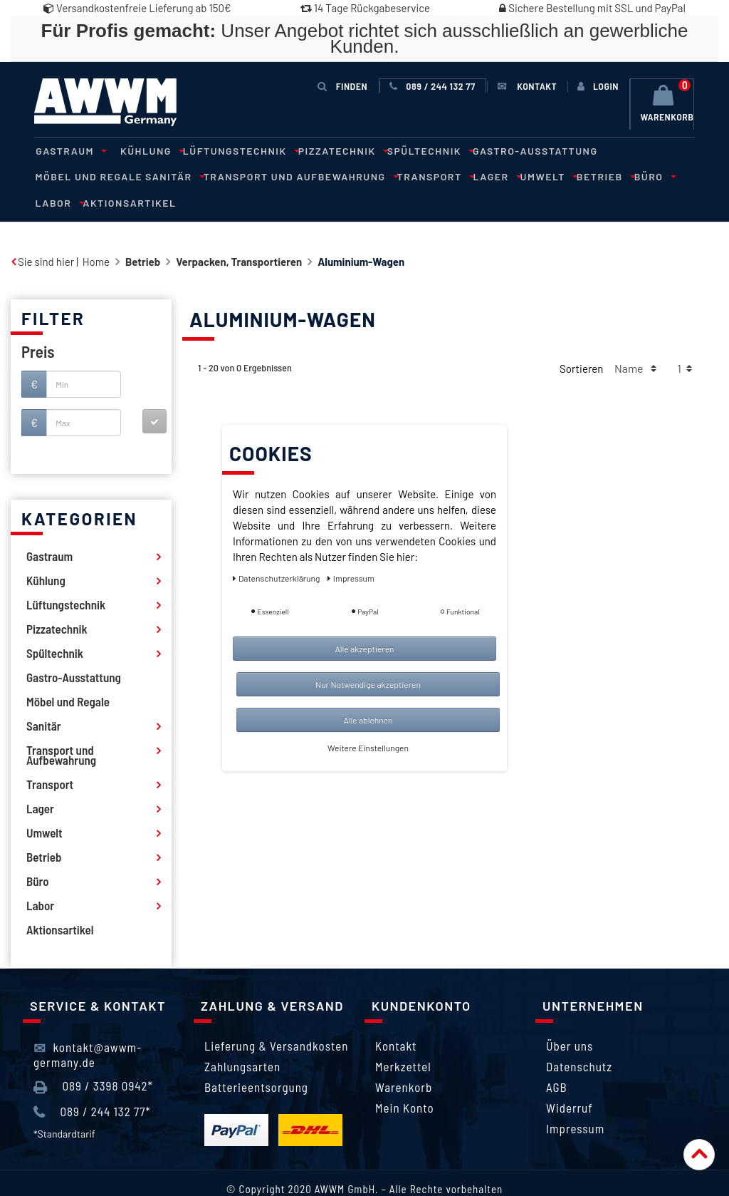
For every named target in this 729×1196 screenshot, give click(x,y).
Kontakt (395, 1018)
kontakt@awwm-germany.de (87, 1028)
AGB (556, 1060)
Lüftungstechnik (230, 150)
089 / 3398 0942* (93, 1060)
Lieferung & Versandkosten (276, 1018)
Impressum (575, 1101)
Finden (343, 86)
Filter (53, 291)
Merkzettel (403, 1039)
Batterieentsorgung (256, 1060)
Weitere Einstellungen (368, 748)
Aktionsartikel (630, 176)
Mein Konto (404, 1080)
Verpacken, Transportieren (239, 234)
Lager (374, 176)
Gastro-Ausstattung (516, 150)
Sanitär (61, 176)
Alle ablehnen (367, 720)
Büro (521, 176)
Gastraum (67, 150)
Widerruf (569, 1080)
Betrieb (476, 176)
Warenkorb (403, 1060)
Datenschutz (579, 1039)
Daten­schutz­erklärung (277, 578)
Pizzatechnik (330, 150)
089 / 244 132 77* (92, 1085)
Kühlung (145, 150)
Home (96, 234)
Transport (315, 176)
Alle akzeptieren (364, 649)
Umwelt (422, 176)
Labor (562, 176)
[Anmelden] (598, 86)
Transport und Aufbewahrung (183, 176)
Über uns (569, 1018)
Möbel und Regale (632, 150)
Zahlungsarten (242, 1039)
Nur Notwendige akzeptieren (368, 684)
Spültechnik (414, 150)
